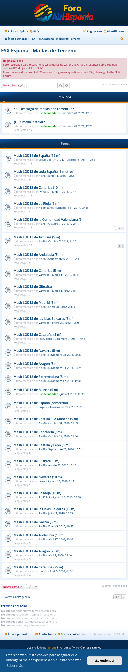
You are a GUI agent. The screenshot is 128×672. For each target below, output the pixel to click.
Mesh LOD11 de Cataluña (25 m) (38, 567)
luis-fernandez (48, 113)
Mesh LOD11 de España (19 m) (37, 155)
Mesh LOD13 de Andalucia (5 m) (38, 254)
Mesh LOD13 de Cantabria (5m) (38, 432)
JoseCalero (45, 339)
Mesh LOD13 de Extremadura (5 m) (41, 376)
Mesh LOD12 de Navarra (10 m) (38, 477)
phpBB (52, 647)
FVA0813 (44, 192)
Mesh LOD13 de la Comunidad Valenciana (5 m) (50, 219)
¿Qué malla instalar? (29, 122)
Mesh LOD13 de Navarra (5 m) (37, 350)
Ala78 (42, 176)
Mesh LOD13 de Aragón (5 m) (36, 363)
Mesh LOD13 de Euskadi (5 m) (36, 461)
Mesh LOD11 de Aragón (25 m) (37, 551)
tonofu (43, 571)
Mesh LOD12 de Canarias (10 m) (38, 187)
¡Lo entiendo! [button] (104, 660)
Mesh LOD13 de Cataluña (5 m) (37, 334)
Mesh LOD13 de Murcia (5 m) (36, 390)
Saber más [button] (15, 665)
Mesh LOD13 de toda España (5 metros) (44, 171)
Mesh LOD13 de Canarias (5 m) (37, 270)
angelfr (43, 407)
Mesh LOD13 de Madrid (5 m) (36, 302)
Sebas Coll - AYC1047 (52, 160)
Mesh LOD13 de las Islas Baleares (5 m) (43, 318)
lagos (42, 481)
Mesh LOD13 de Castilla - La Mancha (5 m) (46, 419)
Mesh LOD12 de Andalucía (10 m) (39, 535)
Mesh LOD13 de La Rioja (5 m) (36, 203)
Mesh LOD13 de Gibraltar (33, 286)
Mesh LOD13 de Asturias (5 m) (37, 237)
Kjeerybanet (46, 208)
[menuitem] (34, 31)
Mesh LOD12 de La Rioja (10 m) (37, 493)
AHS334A (44, 497)
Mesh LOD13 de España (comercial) (41, 403)
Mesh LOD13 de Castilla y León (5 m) (42, 445)
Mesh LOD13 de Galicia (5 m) (36, 522)
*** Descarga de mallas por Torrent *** (44, 109)
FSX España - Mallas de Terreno (39, 50)
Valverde (44, 275)
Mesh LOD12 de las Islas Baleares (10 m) (44, 509)
